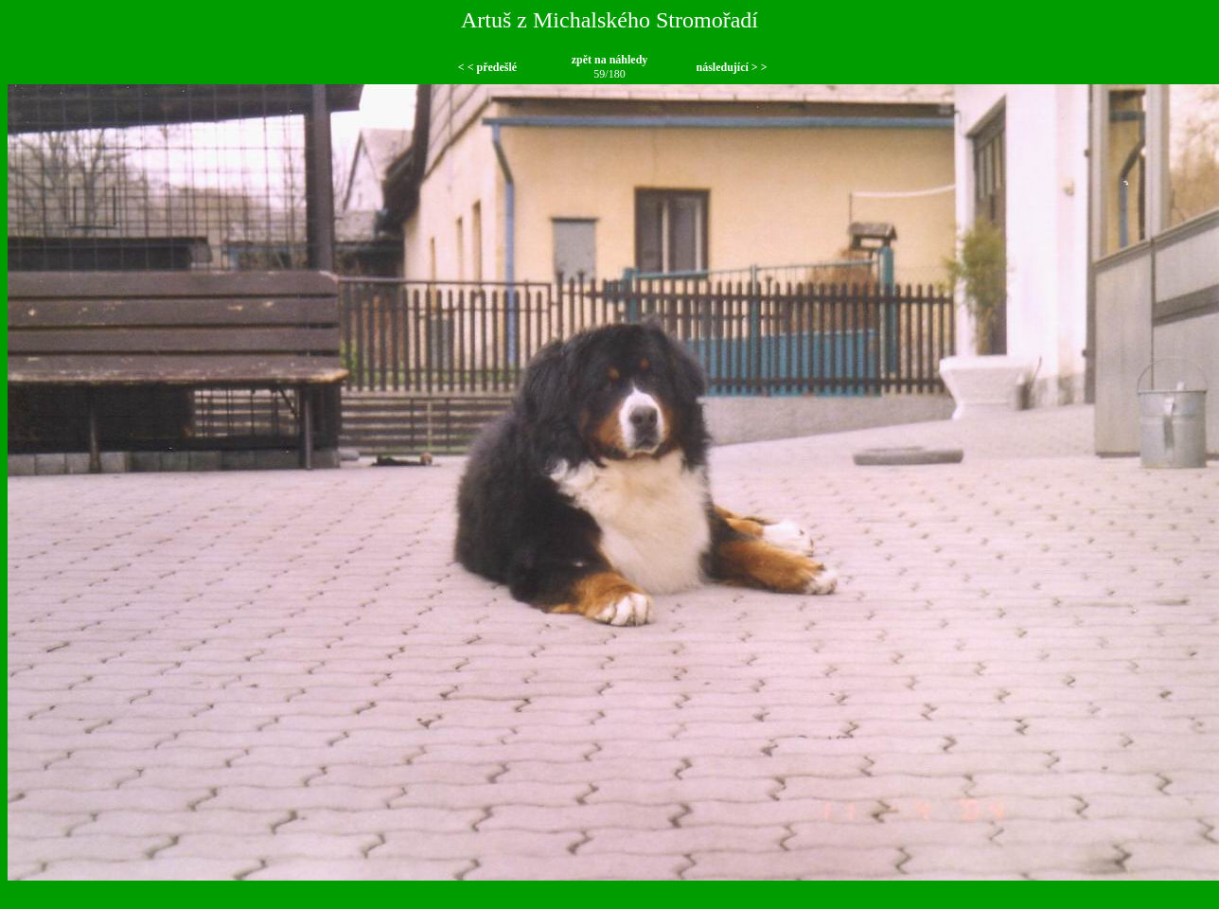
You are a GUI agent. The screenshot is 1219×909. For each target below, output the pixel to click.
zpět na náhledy (610, 59)
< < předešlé (487, 67)
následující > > (731, 67)
